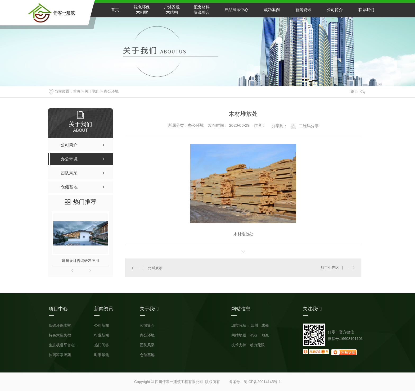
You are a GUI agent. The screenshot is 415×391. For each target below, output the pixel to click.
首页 (115, 9)
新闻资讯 (303, 9)
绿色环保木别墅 (142, 10)
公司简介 (335, 9)
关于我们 (92, 91)
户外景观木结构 (172, 10)
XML (265, 335)
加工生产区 (330, 268)
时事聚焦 (101, 355)
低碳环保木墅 (60, 326)
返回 (358, 91)
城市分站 (238, 325)
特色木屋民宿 (60, 335)
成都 (265, 325)
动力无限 (257, 345)
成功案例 (272, 9)
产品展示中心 (236, 9)
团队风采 (147, 345)
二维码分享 (309, 126)
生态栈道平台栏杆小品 (64, 345)
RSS (254, 335)
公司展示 (155, 268)
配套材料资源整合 (202, 10)
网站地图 (238, 335)
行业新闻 (101, 335)
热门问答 (101, 345)
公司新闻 (101, 326)
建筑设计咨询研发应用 (80, 260)
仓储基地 (147, 355)
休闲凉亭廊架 (60, 355)
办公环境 (111, 91)
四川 (254, 325)
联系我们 (366, 9)
